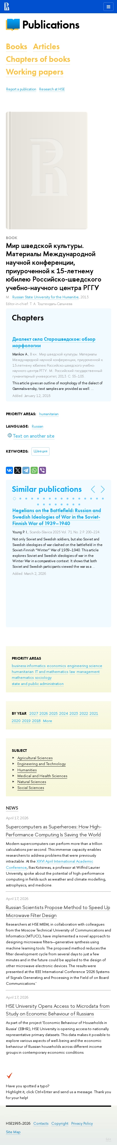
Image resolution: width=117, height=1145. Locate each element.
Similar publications (47, 489)
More (47, 720)
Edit (108, 1139)
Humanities (27, 769)
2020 (16, 720)
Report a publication (21, 89)
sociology (43, 677)
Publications (50, 24)
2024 (63, 713)
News (12, 808)
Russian (37, 426)
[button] (14, 499)
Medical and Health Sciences (42, 775)
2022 (84, 713)
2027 (33, 713)
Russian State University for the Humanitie (45, 297)
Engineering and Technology (41, 763)
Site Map (13, 1131)
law (72, 671)
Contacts (40, 1123)
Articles (46, 46)
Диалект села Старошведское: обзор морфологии (53, 342)
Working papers (34, 72)
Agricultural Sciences (34, 757)
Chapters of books (38, 59)
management (88, 671)
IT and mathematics (51, 671)
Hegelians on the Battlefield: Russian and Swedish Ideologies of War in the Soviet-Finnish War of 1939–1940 (56, 517)
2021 (94, 713)
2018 (36, 720)
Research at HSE (52, 89)
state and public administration (38, 683)
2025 (53, 713)
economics (56, 665)
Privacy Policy (82, 1123)
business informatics (28, 665)
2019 (26, 720)
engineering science (84, 665)
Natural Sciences (31, 781)
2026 (43, 713)
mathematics (23, 677)
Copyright (59, 1123)
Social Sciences (30, 787)
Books (16, 46)
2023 (74, 713)
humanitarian (23, 671)
